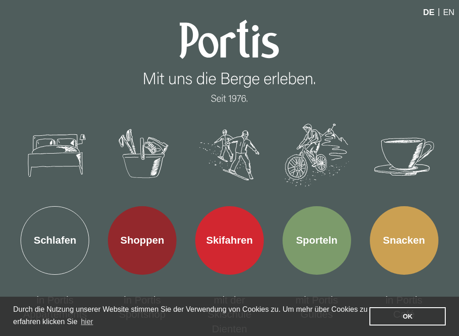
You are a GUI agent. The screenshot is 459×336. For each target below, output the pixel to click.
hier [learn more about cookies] (87, 321)
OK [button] (408, 316)
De (429, 12)
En (448, 12)
